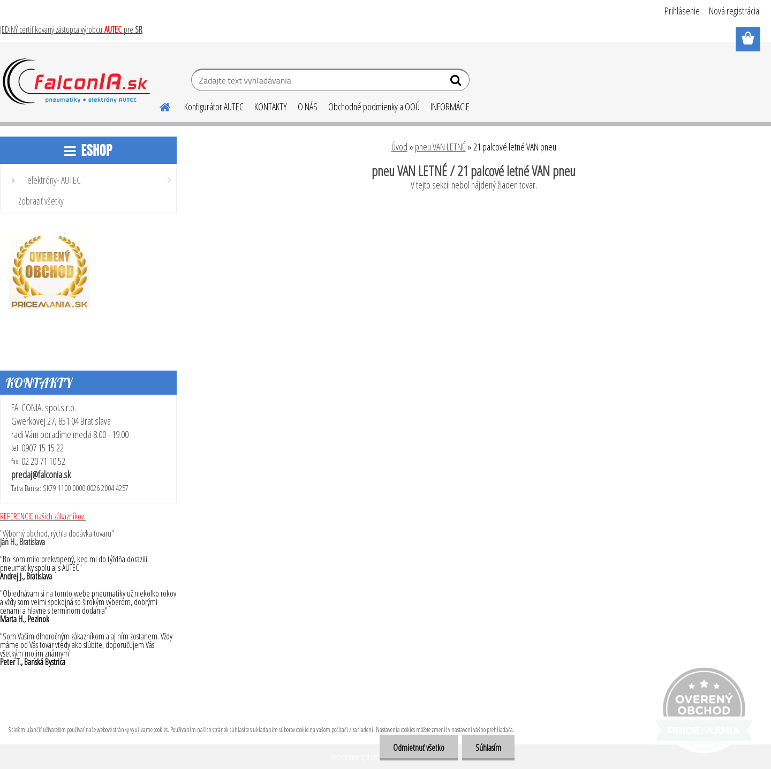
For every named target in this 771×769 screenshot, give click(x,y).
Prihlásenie (682, 10)
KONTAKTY (270, 106)
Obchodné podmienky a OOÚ (374, 106)
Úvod (399, 146)
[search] (457, 82)
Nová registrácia (734, 10)
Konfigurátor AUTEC (214, 106)
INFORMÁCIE (450, 106)
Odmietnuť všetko (418, 747)
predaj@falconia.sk (41, 474)
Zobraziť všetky (41, 200)
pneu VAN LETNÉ (440, 146)
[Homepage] (158, 105)
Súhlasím (488, 747)
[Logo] (76, 81)
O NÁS (308, 106)
